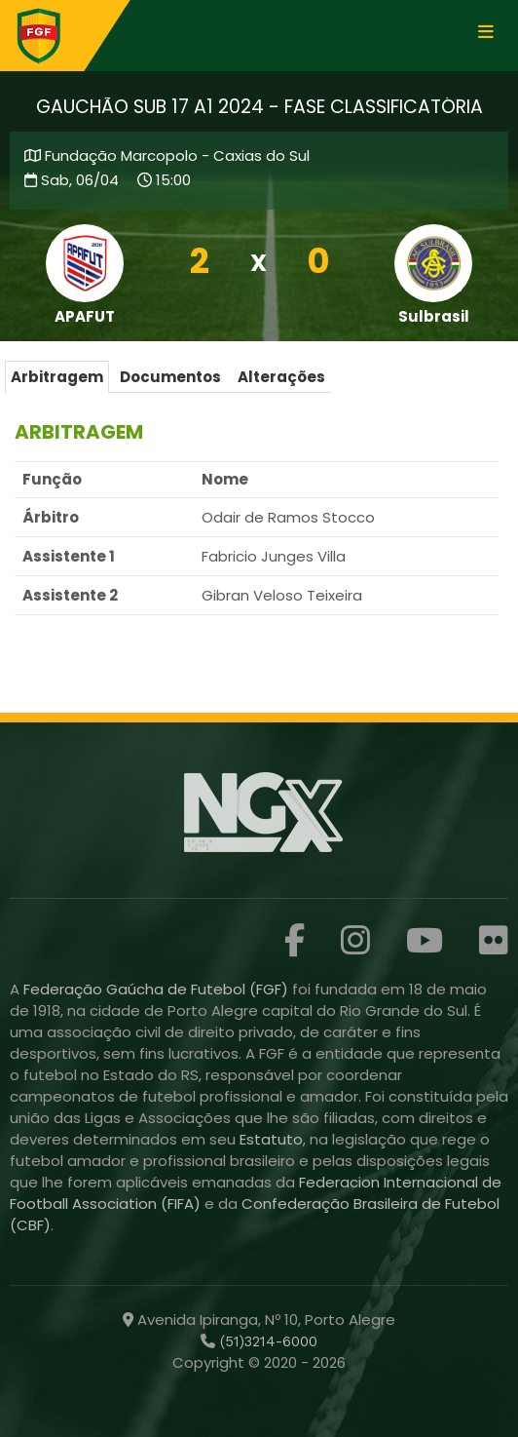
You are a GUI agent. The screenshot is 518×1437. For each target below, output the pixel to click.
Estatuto (271, 1139)
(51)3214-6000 (266, 1341)
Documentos (170, 377)
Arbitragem (57, 377)
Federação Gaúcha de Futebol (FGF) (157, 989)
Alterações (281, 377)
